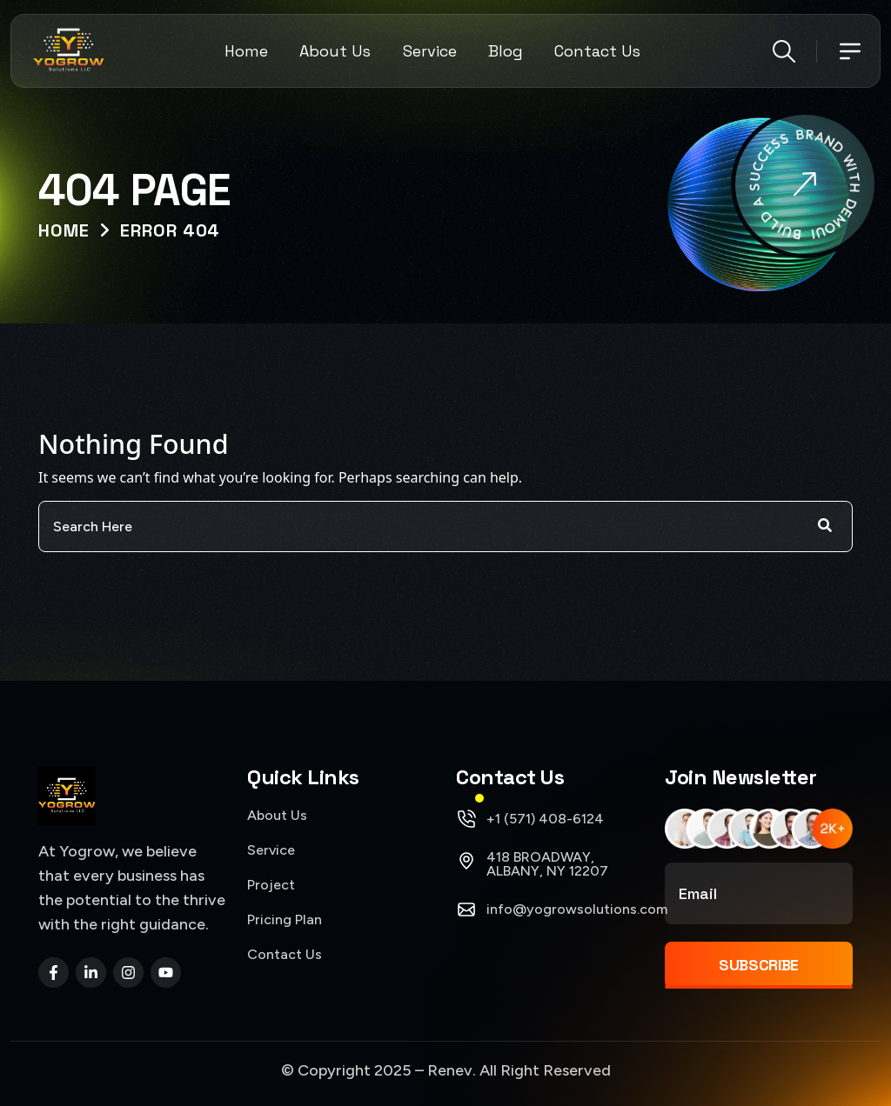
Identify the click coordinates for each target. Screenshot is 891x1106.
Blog (505, 51)
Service (430, 51)
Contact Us (597, 51)
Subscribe (759, 965)
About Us (335, 51)
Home (246, 51)
